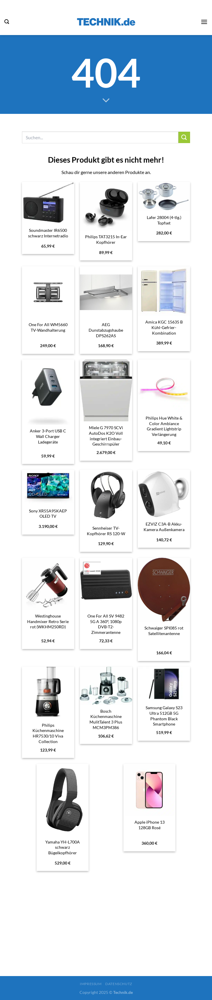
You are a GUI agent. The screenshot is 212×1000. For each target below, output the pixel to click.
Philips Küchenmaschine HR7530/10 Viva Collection (48, 733)
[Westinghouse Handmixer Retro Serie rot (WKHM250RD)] (48, 584)
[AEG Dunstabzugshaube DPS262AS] (106, 292)
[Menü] (204, 22)
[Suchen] (6, 21)
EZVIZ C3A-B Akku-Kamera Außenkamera (164, 526)
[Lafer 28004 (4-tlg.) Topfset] (164, 196)
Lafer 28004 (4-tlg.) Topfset (164, 220)
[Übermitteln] (184, 137)
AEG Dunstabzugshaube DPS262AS (106, 330)
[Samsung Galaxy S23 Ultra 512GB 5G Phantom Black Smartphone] (164, 684)
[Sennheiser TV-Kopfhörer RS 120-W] (106, 496)
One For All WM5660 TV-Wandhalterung (48, 327)
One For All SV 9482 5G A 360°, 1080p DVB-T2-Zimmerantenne (105, 624)
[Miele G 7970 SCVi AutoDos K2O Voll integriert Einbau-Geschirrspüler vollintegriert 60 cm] (106, 390)
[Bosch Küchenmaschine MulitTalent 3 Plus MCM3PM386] (106, 686)
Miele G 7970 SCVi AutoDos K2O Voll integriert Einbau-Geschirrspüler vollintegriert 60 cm (106, 438)
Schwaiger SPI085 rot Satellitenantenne (163, 630)
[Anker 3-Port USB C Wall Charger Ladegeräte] (48, 392)
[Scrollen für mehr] (106, 100)
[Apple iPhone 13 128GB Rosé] (149, 790)
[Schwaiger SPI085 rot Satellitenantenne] (164, 590)
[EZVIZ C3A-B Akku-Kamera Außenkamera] (164, 494)
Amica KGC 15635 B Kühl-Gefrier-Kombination (164, 327)
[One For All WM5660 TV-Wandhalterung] (48, 292)
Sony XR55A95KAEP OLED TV (48, 513)
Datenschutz (118, 984)
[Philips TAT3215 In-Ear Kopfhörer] (106, 206)
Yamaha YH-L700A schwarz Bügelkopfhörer (62, 847)
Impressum (91, 984)
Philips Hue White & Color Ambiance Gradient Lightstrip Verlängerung (164, 426)
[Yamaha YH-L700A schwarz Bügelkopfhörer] (63, 800)
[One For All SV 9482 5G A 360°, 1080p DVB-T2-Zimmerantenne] (106, 584)
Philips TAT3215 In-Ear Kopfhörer (106, 239)
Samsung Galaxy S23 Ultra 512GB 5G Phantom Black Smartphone (164, 715)
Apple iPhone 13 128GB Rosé (150, 825)
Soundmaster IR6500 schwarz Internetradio (48, 233)
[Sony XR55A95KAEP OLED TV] (48, 487)
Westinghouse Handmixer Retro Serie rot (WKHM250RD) (48, 621)
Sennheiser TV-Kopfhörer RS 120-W (106, 531)
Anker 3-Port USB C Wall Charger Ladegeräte (48, 436)
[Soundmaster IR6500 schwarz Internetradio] (48, 203)
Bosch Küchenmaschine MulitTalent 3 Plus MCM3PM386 (105, 719)
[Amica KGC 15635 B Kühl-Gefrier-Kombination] (164, 291)
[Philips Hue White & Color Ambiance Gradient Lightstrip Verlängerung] (164, 385)
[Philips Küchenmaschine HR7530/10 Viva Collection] (48, 693)
